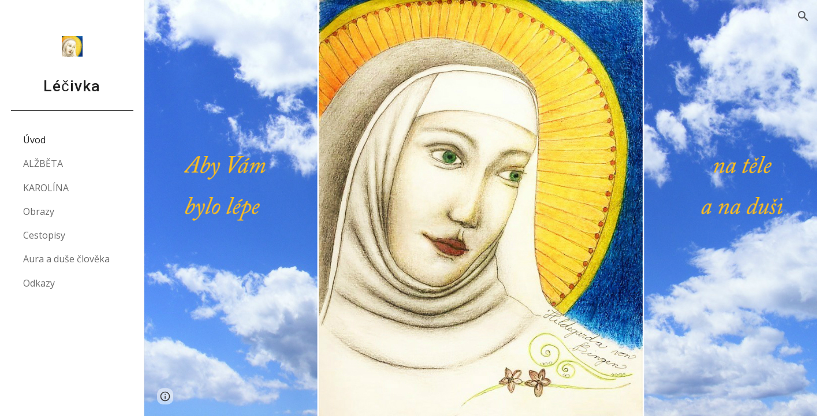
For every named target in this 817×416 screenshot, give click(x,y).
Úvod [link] (34, 139)
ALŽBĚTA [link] (43, 163)
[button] (803, 16)
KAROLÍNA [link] (46, 187)
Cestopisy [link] (44, 235)
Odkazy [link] (39, 283)
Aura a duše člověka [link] (66, 258)
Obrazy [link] (38, 211)
